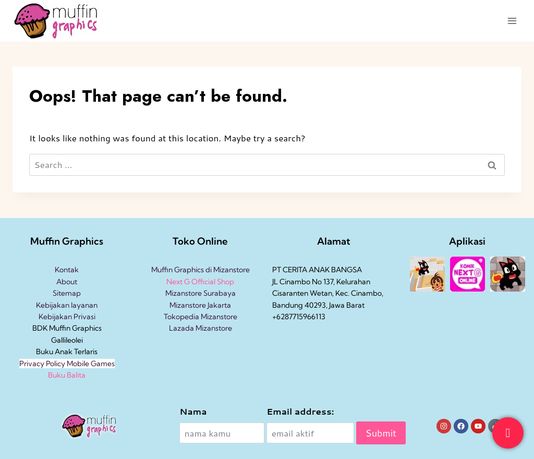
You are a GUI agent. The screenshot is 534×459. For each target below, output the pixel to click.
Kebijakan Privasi (67, 316)
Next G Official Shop (200, 281)
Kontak (67, 269)
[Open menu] (511, 21)
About (66, 281)
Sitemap (67, 293)
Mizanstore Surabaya (200, 293)
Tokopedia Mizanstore (200, 316)
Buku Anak (54, 351)
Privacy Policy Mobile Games (67, 363)
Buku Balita (67, 375)
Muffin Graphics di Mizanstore (200, 269)
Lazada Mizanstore (200, 328)
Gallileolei (67, 340)
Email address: (300, 411)
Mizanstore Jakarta (200, 305)
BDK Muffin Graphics (67, 328)
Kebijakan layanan (67, 305)
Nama (193, 411)
